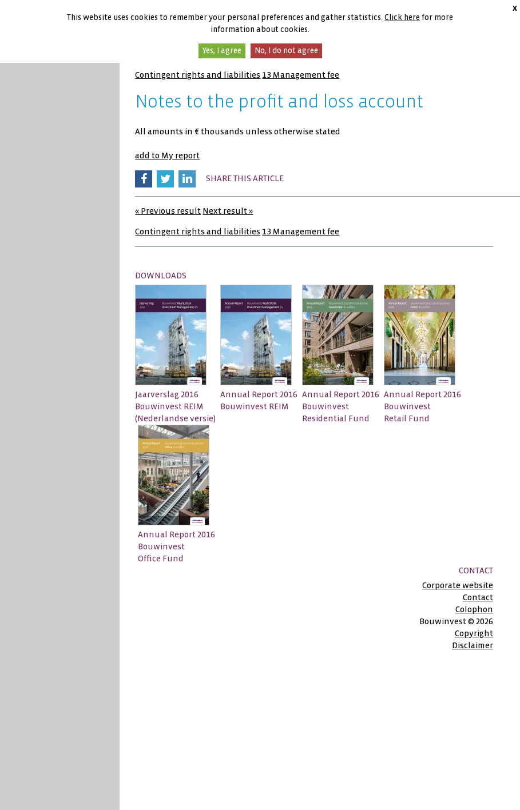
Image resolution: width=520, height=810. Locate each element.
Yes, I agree (222, 50)
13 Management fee (300, 74)
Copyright (474, 633)
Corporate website (457, 585)
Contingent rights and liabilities (197, 74)
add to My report (167, 155)
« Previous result (168, 211)
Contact (478, 597)
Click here (402, 17)
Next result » (228, 211)
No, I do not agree (286, 50)
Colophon (474, 609)
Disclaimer (472, 645)
